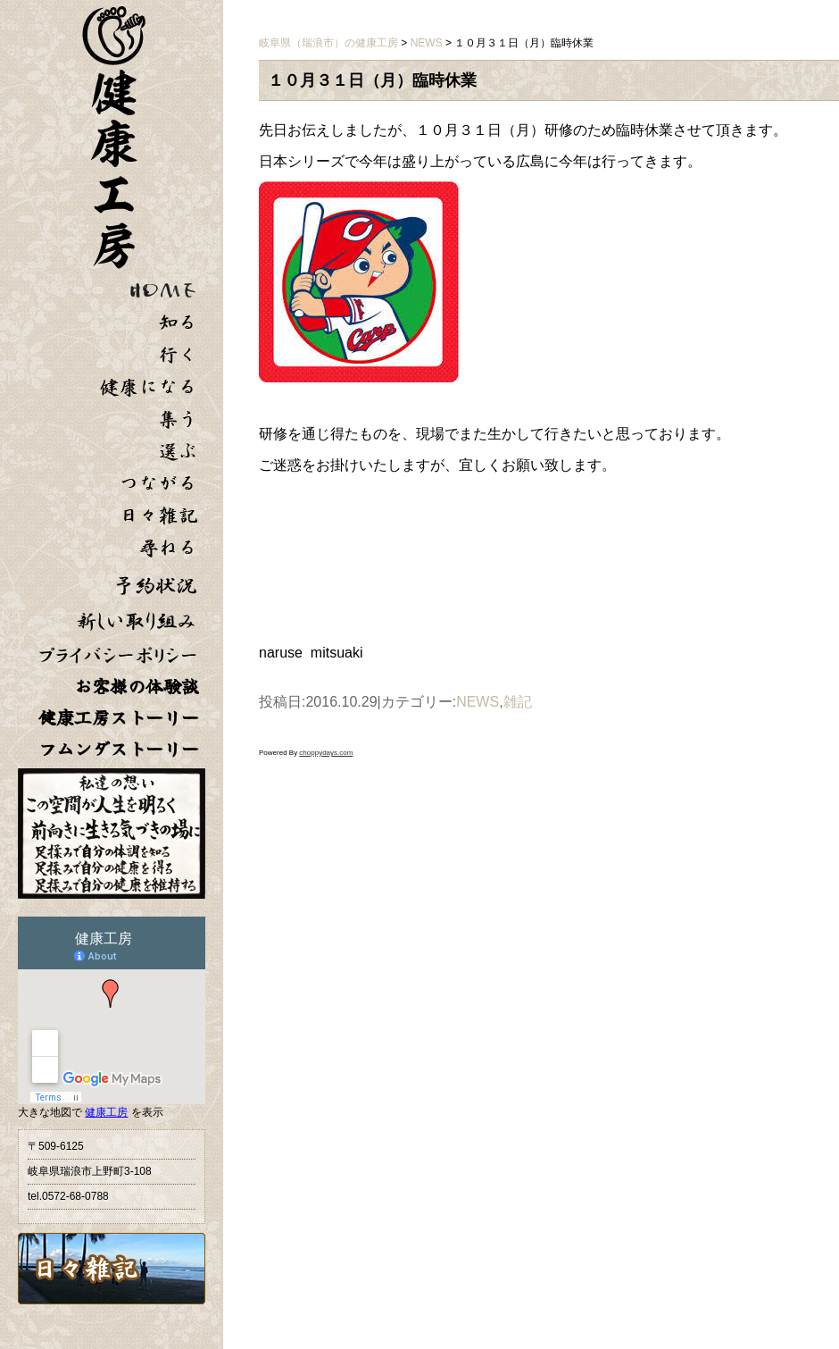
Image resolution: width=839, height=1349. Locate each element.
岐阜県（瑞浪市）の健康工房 (328, 43)
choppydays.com (326, 753)
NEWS (477, 701)
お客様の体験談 (136, 686)
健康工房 (106, 1112)
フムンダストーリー (118, 749)
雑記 (517, 701)
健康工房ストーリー (118, 718)
